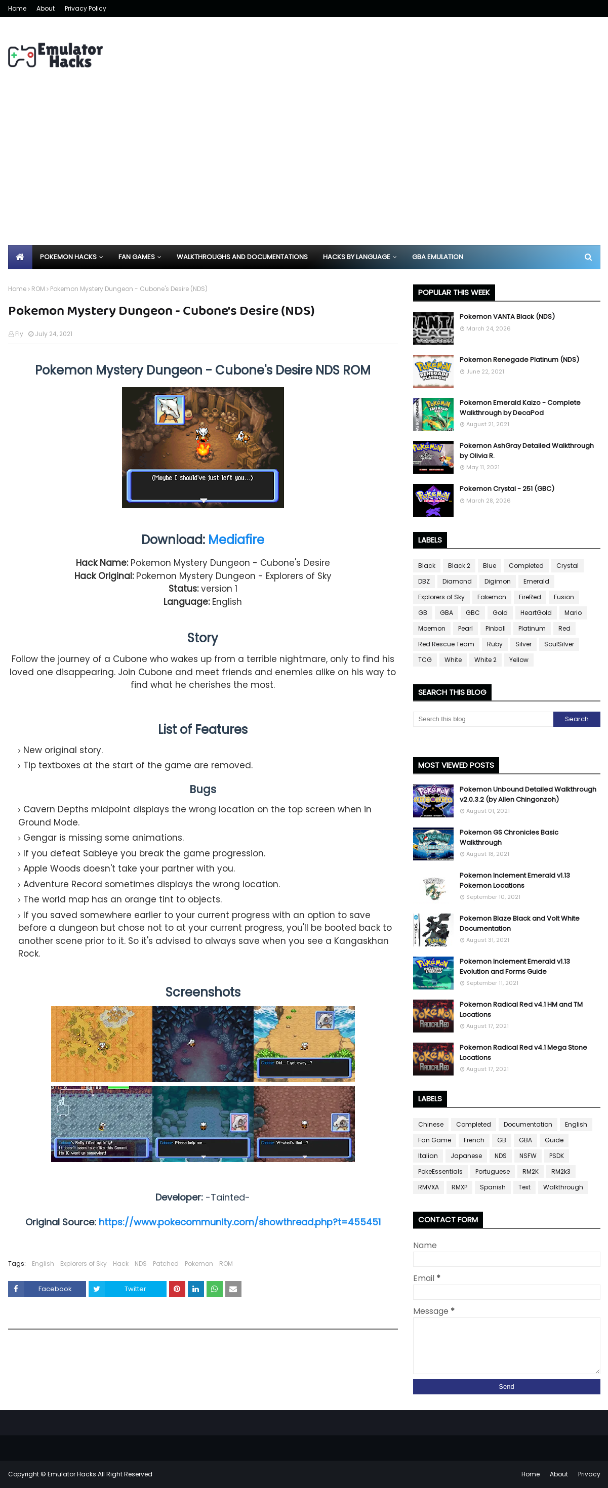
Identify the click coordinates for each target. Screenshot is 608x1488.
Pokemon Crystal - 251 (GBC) (507, 488)
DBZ (424, 581)
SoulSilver (559, 644)
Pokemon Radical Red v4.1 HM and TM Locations (521, 1009)
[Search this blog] (483, 719)
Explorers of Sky (83, 1263)
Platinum (532, 628)
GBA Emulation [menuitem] (437, 257)
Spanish (493, 1187)
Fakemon (491, 597)
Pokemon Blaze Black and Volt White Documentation (520, 923)
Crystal (567, 565)
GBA (446, 612)
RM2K (530, 1171)
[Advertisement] (304, 169)
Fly (19, 333)
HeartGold (536, 612)
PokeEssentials (440, 1171)
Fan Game (434, 1140)
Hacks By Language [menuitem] (356, 257)
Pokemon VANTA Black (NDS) (507, 316)
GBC (473, 612)
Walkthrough (563, 1187)
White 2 (485, 659)
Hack (121, 1263)
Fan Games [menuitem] (136, 257)
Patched (166, 1263)
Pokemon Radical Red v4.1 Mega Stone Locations (523, 1052)
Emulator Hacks (72, 1474)
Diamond (457, 581)
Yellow (519, 659)
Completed (526, 565)
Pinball (495, 628)
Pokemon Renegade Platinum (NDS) (519, 359)
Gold (500, 612)
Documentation (528, 1124)
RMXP (459, 1187)
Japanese (466, 1155)
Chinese (430, 1124)
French (474, 1140)
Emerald (536, 581)
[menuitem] (20, 257)
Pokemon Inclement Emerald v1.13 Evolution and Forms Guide (515, 966)
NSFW (528, 1155)
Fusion (564, 597)
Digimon (497, 581)
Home (17, 8)
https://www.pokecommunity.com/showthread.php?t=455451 (240, 1222)
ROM (38, 288)
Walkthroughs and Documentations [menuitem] (242, 257)
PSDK (556, 1155)
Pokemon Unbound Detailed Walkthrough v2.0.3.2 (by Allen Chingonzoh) (528, 794)
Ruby (495, 644)
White (453, 659)
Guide (554, 1140)
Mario (573, 612)
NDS (141, 1263)
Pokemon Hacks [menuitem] (68, 257)
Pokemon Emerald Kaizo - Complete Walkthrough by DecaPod (520, 408)
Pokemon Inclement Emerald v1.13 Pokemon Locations (515, 880)
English (43, 1263)
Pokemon (199, 1263)
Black (426, 565)
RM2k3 (561, 1171)
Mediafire (236, 539)
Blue (489, 565)
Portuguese (492, 1171)
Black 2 (459, 565)
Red (564, 628)
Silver (523, 644)
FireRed (530, 597)
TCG (425, 659)
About (45, 8)
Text (524, 1187)
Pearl (465, 628)
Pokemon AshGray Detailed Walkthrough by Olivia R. (527, 451)
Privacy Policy (85, 8)
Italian (428, 1155)
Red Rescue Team (446, 644)
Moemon (431, 628)
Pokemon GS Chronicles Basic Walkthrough (509, 837)
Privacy (589, 1474)
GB (422, 612)
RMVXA (428, 1187)
